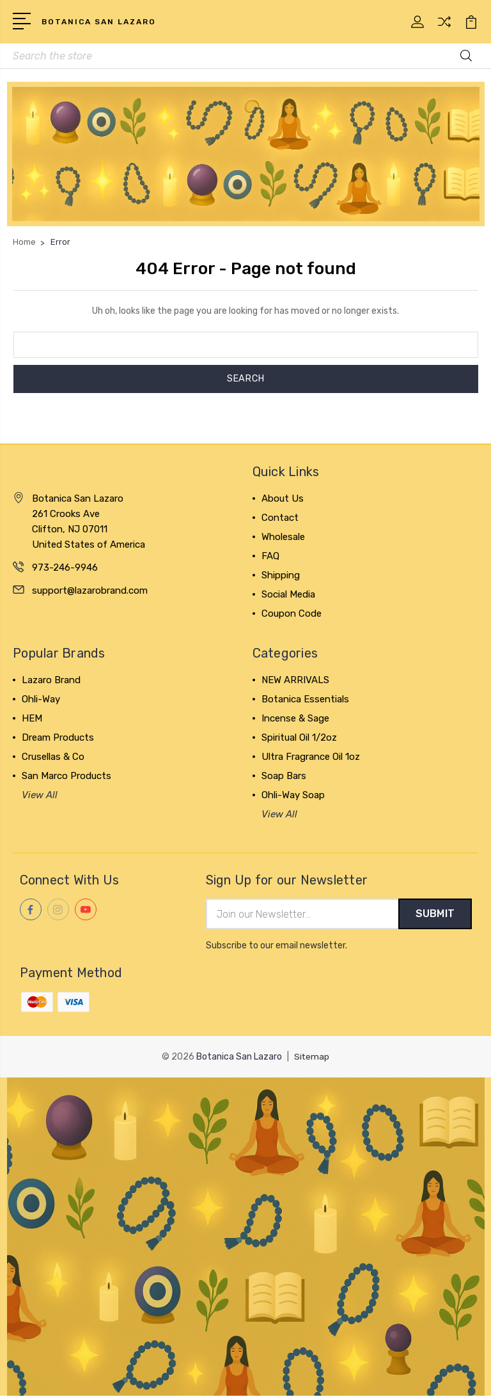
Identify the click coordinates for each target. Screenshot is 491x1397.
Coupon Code (291, 614)
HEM (32, 719)
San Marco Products (66, 776)
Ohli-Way (41, 700)
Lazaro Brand (51, 680)
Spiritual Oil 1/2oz (299, 738)
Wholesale (283, 537)
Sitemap (312, 1058)
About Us (282, 499)
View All (40, 795)
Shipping (280, 576)
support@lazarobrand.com (90, 591)
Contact (280, 518)
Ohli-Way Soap (293, 795)
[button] (246, 154)
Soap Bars (283, 776)
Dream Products (58, 738)
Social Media (288, 595)
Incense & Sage (295, 719)
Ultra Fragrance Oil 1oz (310, 757)
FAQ (270, 556)
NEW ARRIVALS (295, 680)
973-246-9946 (65, 568)
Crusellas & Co (53, 757)
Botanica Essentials (305, 700)
